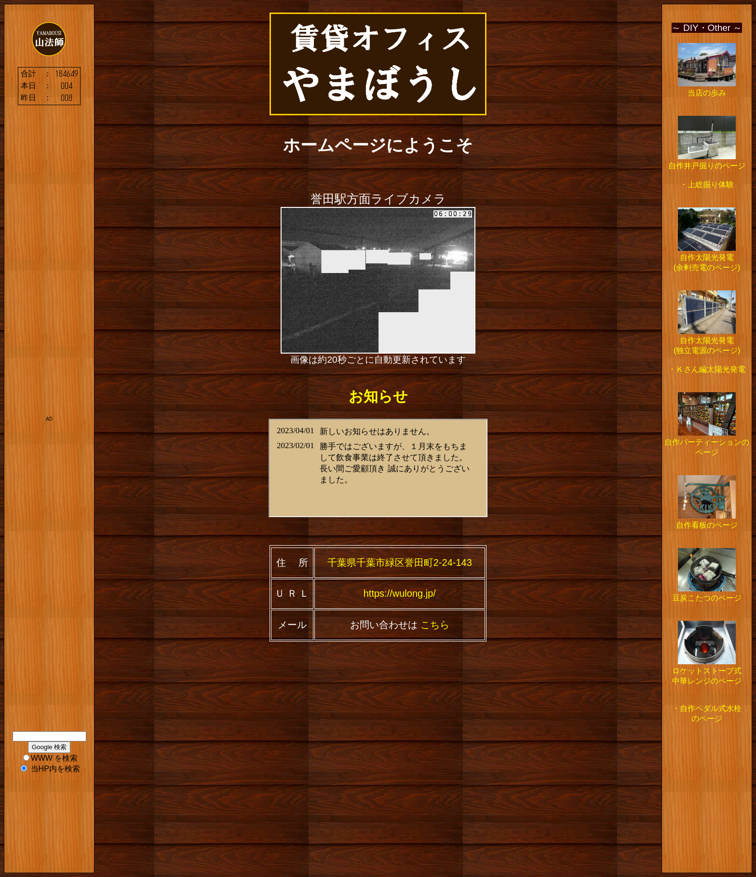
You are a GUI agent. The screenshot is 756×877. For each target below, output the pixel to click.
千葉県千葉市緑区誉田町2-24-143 (399, 562)
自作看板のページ (707, 525)
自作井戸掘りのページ (706, 166)
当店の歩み (707, 93)
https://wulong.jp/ (400, 593)
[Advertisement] (49, 267)
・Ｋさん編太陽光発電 (706, 369)
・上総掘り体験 (707, 184)
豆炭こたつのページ (707, 598)
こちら (433, 624)
